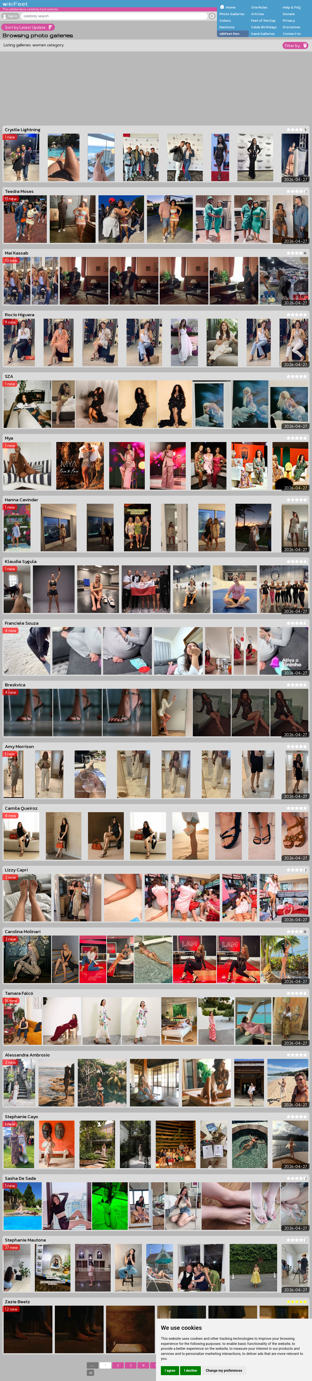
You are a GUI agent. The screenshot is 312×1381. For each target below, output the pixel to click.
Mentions (226, 27)
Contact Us (292, 33)
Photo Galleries (231, 14)
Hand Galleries (263, 33)
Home (230, 7)
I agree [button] (170, 1370)
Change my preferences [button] (224, 1370)
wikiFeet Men (229, 33)
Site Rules (259, 7)
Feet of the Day (263, 20)
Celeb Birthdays (264, 27)
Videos (225, 20)
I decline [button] (190, 1370)
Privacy (289, 20)
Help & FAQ (292, 7)
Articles (257, 14)
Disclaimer (291, 27)
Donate (289, 14)
